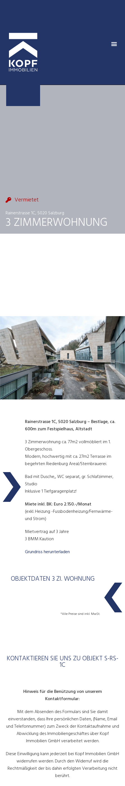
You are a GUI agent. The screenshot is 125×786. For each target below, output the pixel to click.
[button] (114, 44)
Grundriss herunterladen (47, 552)
